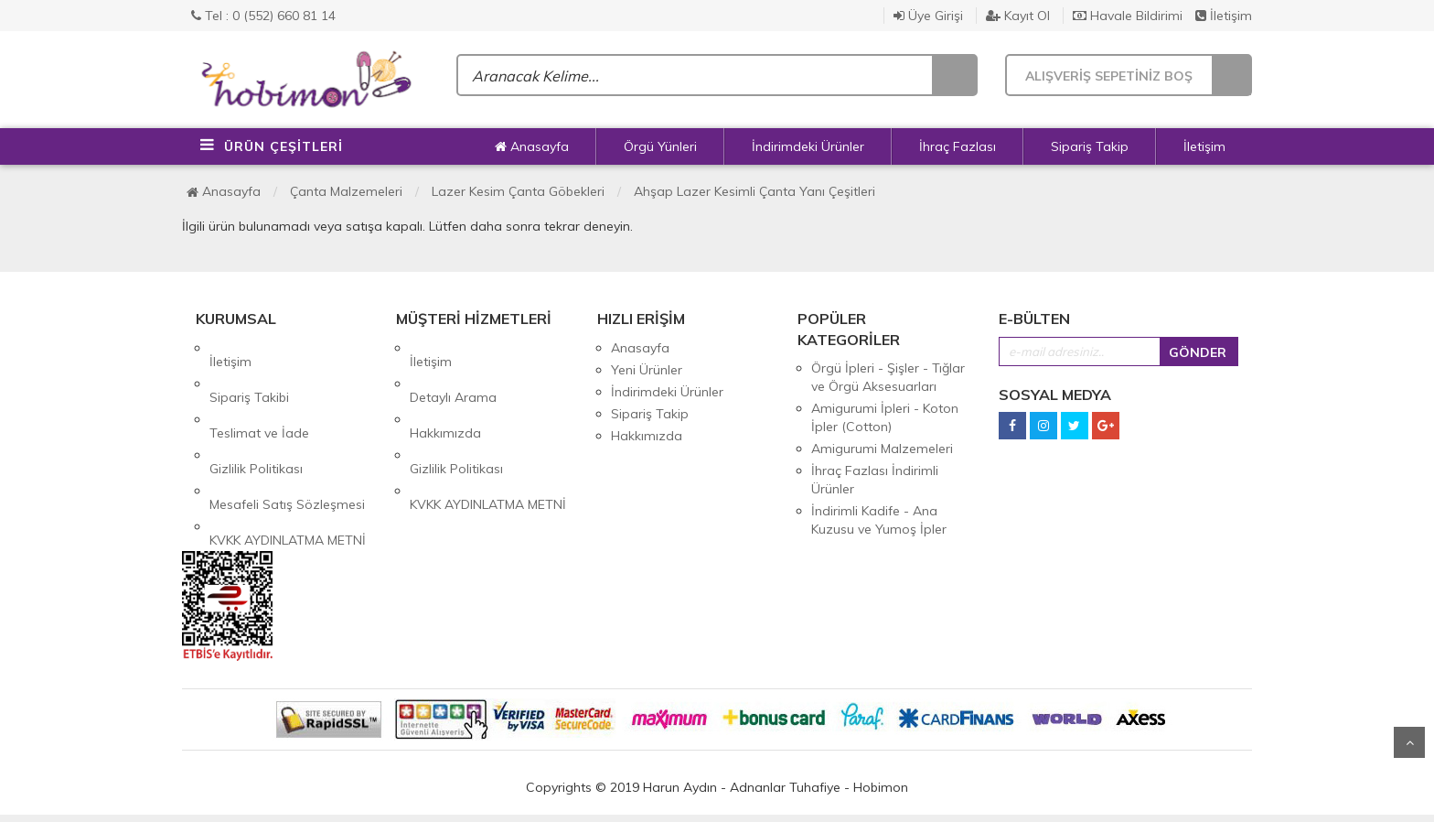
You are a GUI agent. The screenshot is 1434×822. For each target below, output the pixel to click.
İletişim (1223, 15)
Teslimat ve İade (259, 392)
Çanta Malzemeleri (346, 191)
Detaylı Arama (453, 370)
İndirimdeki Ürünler (808, 146)
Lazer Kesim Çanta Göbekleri (518, 191)
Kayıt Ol (1018, 15)
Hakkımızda (445, 392)
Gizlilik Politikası (256, 414)
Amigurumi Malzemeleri (882, 448)
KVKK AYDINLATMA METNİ (287, 457)
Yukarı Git (1409, 742)
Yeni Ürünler (646, 370)
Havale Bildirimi (1128, 15)
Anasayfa (532, 146)
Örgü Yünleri (660, 146)
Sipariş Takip (1090, 146)
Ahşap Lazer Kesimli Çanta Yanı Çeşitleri (754, 191)
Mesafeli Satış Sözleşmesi (287, 435)
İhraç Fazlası (957, 146)
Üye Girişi (928, 15)
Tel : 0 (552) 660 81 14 (263, 15)
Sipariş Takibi (249, 370)
